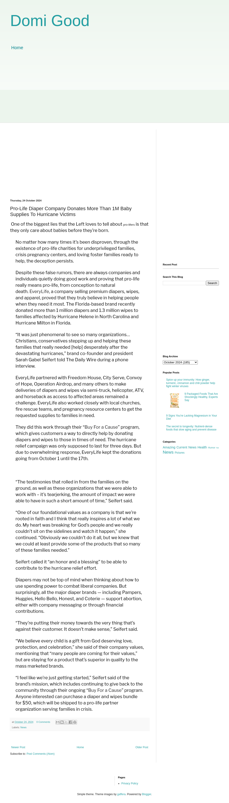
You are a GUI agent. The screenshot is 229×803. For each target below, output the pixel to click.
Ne (217, 447)
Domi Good (50, 20)
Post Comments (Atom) (40, 753)
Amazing (169, 447)
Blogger (146, 794)
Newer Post (18, 747)
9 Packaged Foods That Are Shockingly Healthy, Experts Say (201, 397)
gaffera (121, 794)
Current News (186, 447)
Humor (211, 447)
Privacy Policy (129, 783)
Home (17, 47)
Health (202, 447)
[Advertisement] (114, 91)
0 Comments (43, 722)
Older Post (141, 747)
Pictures (179, 452)
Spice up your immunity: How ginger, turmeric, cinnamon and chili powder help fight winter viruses (190, 383)
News (23, 727)
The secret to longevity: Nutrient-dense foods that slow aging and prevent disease (191, 428)
